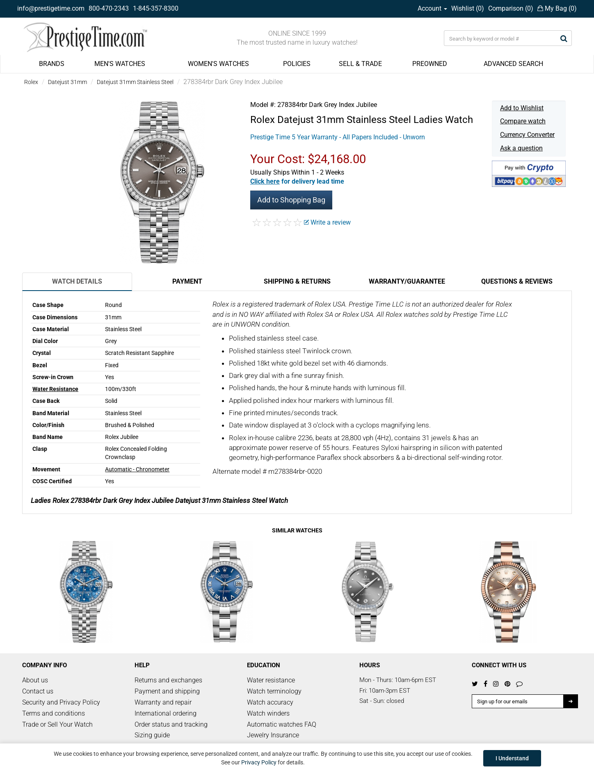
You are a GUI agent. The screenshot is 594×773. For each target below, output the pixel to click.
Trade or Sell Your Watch (57, 724)
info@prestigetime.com (51, 8)
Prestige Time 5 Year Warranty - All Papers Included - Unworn (337, 137)
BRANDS (51, 64)
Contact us (37, 691)
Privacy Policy (258, 762)
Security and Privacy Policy (61, 702)
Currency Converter (527, 135)
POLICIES (297, 64)
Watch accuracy (270, 702)
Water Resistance (55, 389)
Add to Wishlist (522, 108)
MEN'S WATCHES (119, 64)
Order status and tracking (171, 724)
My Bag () (557, 8)
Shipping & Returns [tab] (297, 281)
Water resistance (271, 680)
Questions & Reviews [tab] (517, 281)
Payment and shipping (167, 691)
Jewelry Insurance (273, 735)
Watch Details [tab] (77, 281)
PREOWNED (429, 64)
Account (432, 8)
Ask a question (521, 148)
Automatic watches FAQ (281, 724)
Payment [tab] (187, 281)
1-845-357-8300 (155, 8)
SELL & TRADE (360, 64)
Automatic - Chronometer (137, 469)
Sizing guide (152, 735)
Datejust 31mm (67, 82)
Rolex (31, 82)
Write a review (327, 222)
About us (35, 680)
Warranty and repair (163, 702)
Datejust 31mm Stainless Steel (135, 82)
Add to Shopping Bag (291, 200)
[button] (297, 181)
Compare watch (523, 121)
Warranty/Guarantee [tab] (407, 281)
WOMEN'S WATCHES (218, 64)
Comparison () (510, 8)
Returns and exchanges (168, 680)
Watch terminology (274, 691)
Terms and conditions (53, 713)
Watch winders (268, 713)
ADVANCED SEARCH (513, 64)
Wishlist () (467, 8)
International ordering (165, 713)
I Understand (512, 758)
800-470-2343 (109, 8)
